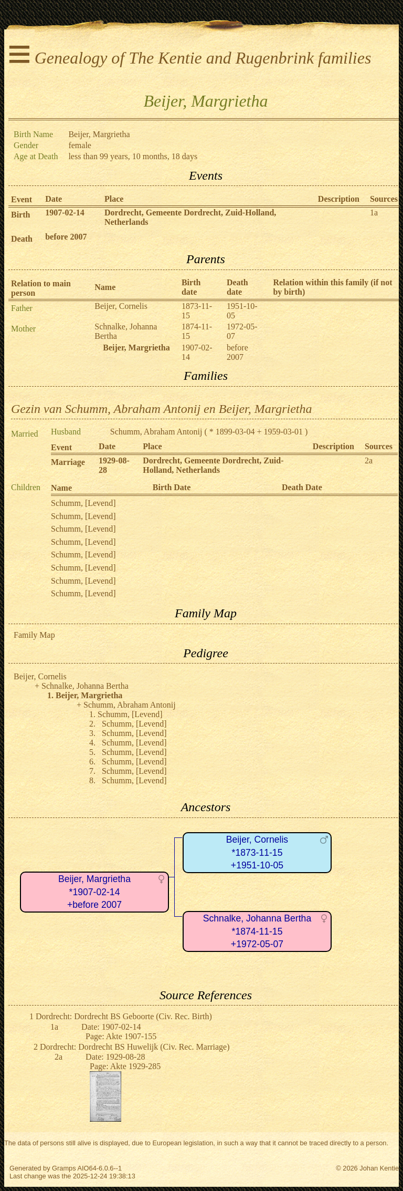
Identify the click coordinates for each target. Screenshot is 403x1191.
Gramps (64, 1168)
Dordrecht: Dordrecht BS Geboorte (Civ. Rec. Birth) (124, 1016)
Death (22, 238)
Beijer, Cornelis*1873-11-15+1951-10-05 (257, 852)
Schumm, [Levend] (83, 503)
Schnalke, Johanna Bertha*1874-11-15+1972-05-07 (257, 931)
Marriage (68, 462)
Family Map (34, 634)
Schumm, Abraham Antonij (156, 431)
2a (369, 460)
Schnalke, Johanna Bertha (85, 685)
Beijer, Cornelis (120, 306)
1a (374, 212)
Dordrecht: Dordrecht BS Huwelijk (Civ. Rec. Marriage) (135, 1046)
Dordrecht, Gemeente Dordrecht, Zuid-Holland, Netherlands (213, 465)
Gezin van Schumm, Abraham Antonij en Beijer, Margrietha (161, 409)
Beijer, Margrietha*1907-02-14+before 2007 (94, 892)
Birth (20, 214)
